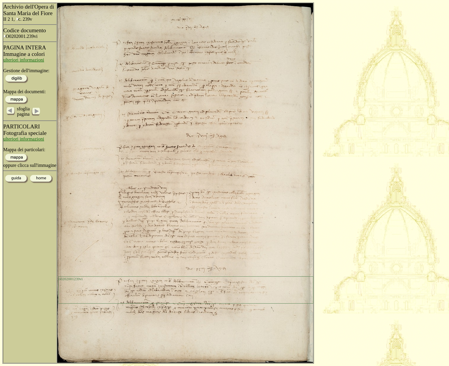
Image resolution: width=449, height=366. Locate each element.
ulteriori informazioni (23, 59)
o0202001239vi (71, 279)
